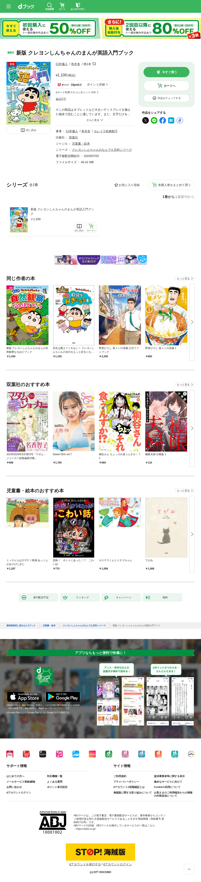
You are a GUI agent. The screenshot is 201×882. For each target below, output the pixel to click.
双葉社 (73, 137)
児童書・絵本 (81, 143)
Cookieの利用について (167, 787)
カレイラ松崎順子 (106, 131)
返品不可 (61, 98)
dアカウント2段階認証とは (129, 787)
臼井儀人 (62, 64)
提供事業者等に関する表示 (169, 776)
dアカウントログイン (18, 792)
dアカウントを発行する (85, 864)
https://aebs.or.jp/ (86, 828)
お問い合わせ (14, 787)
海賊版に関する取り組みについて (132, 792)
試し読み (31, 130)
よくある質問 (54, 781)
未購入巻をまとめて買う (174, 185)
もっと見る (183, 278)
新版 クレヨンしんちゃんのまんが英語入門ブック (62, 211)
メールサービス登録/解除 (20, 781)
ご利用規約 (119, 776)
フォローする (94, 64)
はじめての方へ (15, 776)
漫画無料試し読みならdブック (20, 626)
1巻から (169, 197)
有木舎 (75, 64)
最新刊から (186, 197)
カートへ (170, 85)
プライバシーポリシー (126, 781)
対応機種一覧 (54, 776)
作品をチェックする (169, 98)
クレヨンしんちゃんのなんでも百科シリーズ (102, 149)
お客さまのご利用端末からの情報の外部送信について (173, 794)
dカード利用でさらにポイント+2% (76, 92)
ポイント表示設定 (57, 787)
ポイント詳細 (96, 84)
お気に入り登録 (129, 185)
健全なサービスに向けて (168, 781)
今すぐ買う (169, 72)
